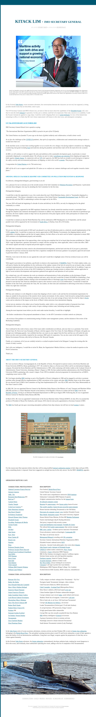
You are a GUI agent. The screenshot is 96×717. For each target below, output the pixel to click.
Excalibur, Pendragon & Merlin (18, 522)
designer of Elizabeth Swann (61, 547)
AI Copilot (51, 527)
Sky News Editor (45, 563)
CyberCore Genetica (14, 507)
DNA (69, 494)
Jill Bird (10, 529)
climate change (19, 158)
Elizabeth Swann (76, 111)
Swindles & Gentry (69, 525)
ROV (63, 542)
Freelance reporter (45, 558)
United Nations (22, 164)
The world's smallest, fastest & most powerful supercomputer (59, 507)
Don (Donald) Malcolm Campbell (18, 585)
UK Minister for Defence (53, 603)
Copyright (35, 706)
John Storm (19, 104)
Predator (10, 610)
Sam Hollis (11, 554)
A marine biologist (45, 561)
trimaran (22, 113)
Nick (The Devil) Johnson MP (17, 603)
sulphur (12, 232)
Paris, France (68, 550)
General (58, 615)
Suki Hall (11, 561)
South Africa (44, 222)
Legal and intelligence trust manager (51, 525)
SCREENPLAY (58, 698)
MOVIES (49, 698)
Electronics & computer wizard (49, 512)
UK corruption (67, 537)
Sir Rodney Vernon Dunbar (16, 615)
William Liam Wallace (15, 570)
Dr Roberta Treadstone (15, 515)
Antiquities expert (53, 515)
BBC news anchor (45, 529)
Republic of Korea (11, 393)
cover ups (68, 590)
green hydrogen (65, 115)
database (74, 494)
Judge (60, 595)
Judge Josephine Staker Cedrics (18, 595)
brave (50, 552)
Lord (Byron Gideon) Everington (18, 597)
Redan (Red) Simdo (14, 605)
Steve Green (12, 558)
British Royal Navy (55, 489)
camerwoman (51, 504)
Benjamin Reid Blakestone (16, 497)
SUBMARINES (69, 698)
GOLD (36, 698)
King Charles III (13, 537)
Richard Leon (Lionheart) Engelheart (19, 552)
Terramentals (12, 618)
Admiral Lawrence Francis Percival (19, 489)
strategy (76, 405)
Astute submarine (37, 641)
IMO (23, 378)
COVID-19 (29, 139)
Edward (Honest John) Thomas (17, 517)
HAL (9, 527)
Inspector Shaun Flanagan (16, 590)
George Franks (12, 525)
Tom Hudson (12, 563)
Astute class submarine (79, 631)
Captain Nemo (12, 502)
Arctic (87, 298)
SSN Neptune (12, 556)
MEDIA (42, 698)
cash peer (71, 597)
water (62, 279)
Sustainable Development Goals (68, 197)
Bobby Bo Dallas (13, 582)
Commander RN (70, 532)
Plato (9, 545)
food (28, 148)
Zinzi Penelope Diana (15, 623)
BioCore (10, 499)
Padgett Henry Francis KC (16, 608)
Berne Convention (65, 706)
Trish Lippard (12, 565)
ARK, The (11, 494)
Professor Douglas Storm (16, 547)
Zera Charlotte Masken (15, 620)
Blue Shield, (44, 515)
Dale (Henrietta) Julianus (16, 509)
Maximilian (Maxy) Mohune (17, 600)
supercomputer (59, 527)
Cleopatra (43, 565)
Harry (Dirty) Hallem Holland (17, 587)
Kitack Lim (11, 540)
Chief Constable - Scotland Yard (50, 587)
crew (61, 512)
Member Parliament (73, 517)
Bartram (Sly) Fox (14, 579)
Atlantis (77, 545)
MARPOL (63, 263)
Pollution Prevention (66, 185)
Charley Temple (13, 504)
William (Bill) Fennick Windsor (18, 567)
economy (62, 160)
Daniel (18, 512)
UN (41, 158)
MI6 (41, 615)
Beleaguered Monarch (47, 537)
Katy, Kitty (11, 535)
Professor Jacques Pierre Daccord (18, 550)
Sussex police (63, 504)
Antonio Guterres (13, 492)
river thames (60, 457)
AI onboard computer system (49, 502)
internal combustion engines (61, 468)
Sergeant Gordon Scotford (16, 613)
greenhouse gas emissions (62, 156)
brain (72, 499)
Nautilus (10, 542)
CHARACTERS (27, 698)
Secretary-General (74, 90)
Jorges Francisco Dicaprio (16, 592)
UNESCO (43, 550)
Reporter (42, 504)
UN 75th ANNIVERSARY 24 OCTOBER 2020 (21, 123)
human (68, 499)
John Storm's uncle (46, 547)
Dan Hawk (11, 512)
